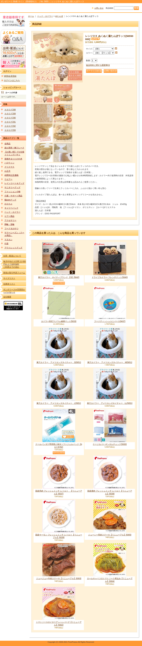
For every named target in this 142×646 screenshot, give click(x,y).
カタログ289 (10, 114)
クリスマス (9, 167)
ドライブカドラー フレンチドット (110, 277)
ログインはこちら (12, 80)
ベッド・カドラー (12, 212)
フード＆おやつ (11, 228)
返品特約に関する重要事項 (98, 65)
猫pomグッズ (10, 200)
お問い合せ (99, 8)
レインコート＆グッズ (14, 183)
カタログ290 (10, 118)
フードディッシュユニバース (109, 321)
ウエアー (8, 179)
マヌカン (8, 239)
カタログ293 (10, 130)
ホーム (31, 16)
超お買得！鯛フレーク (14, 148)
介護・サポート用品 (13, 196)
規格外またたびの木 (13, 159)
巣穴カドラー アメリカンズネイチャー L (58, 403)
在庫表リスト (9, 284)
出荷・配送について (12, 256)
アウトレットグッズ (13, 248)
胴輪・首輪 (9, 224)
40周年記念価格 (11, 175)
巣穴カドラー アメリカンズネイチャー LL (109, 403)
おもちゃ (8, 204)
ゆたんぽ (59, 16)
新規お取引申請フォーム (14, 273)
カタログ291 (10, 122)
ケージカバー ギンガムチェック (110, 444)
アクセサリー (10, 220)
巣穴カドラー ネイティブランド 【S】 (58, 277)
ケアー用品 (9, 216)
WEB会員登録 (10, 76)
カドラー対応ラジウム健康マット (58, 321)
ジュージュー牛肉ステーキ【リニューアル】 (58, 578)
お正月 (7, 171)
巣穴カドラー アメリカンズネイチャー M (109, 362)
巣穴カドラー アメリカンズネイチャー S (58, 362)
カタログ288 (10, 110)
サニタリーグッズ (12, 187)
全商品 (7, 143)
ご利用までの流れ (11, 267)
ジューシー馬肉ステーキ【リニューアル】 (109, 535)
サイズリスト (9, 278)
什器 (6, 243)
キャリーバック (11, 208)
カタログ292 (10, 126)
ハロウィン (9, 163)
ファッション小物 (12, 191)
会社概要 (7, 297)
